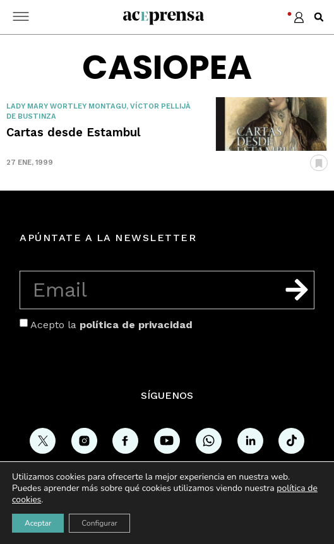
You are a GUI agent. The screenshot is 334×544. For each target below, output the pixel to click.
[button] (319, 17)
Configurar (99, 523)
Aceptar (38, 523)
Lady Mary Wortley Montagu (66, 106)
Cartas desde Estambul (73, 132)
